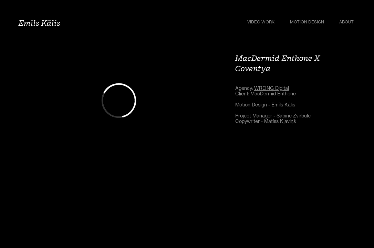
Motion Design (307, 21)
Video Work (260, 21)
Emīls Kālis (39, 22)
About (346, 21)
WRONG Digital (271, 88)
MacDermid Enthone (273, 93)
